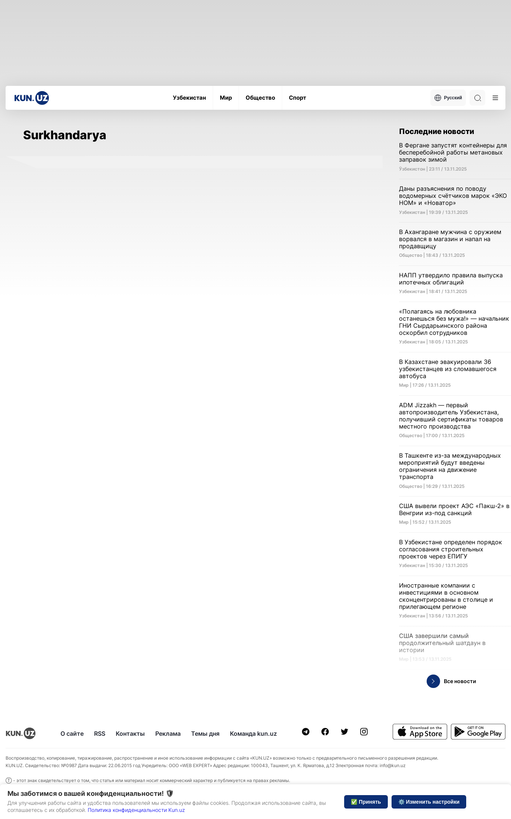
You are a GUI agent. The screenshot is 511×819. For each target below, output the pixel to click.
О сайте (72, 733)
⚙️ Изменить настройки (428, 802)
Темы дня (205, 733)
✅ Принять (366, 802)
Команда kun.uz (253, 733)
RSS (99, 733)
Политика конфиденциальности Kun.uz (136, 810)
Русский (448, 98)
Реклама (168, 733)
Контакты (130, 733)
